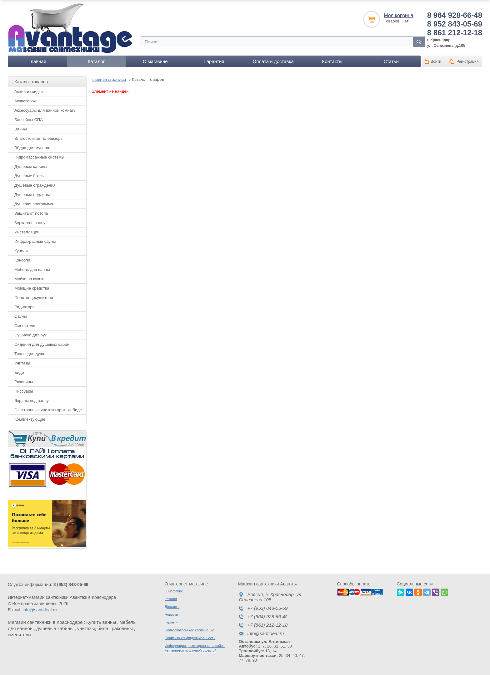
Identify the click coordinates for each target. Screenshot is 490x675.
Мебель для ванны (32, 269)
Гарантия (214, 61)
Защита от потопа (31, 213)
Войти (436, 61)
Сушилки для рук (30, 335)
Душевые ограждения (35, 185)
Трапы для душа (29, 353)
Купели (21, 250)
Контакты (332, 61)
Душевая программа (33, 204)
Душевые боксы (29, 176)
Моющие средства (31, 288)
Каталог (96, 61)
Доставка (172, 607)
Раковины (23, 381)
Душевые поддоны (32, 194)
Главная (37, 61)
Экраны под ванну (31, 400)
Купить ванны (101, 622)
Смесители (24, 325)
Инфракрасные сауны (35, 241)
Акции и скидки (28, 91)
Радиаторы (24, 307)
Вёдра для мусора (31, 147)
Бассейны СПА (28, 119)
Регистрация (467, 61)
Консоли (22, 260)
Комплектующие (29, 419)
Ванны (20, 129)
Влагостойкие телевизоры (38, 138)
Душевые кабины (30, 166)
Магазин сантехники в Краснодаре (45, 622)
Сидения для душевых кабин (41, 344)
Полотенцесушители (33, 297)
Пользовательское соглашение (189, 630)
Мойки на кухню (29, 278)
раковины (122, 628)
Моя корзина (398, 15)
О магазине (155, 61)
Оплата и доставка (273, 61)
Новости (171, 614)
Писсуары (23, 391)
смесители (19, 634)
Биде (19, 372)
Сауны (20, 316)
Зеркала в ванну (29, 222)
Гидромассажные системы (39, 157)
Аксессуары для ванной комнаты (45, 110)
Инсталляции (26, 232)
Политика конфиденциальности (190, 638)
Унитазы (22, 363)
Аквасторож (25, 101)
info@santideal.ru (39, 609)
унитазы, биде (92, 628)
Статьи (391, 61)
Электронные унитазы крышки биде (48, 410)
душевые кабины (54, 628)
